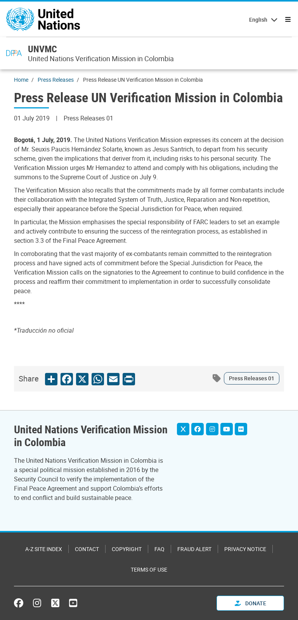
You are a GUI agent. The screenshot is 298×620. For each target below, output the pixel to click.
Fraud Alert (194, 549)
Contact (87, 549)
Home (21, 79)
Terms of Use (149, 569)
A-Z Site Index (43, 549)
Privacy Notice (245, 549)
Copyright (127, 549)
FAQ (159, 549)
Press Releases (56, 79)
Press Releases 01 (251, 378)
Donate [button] (250, 603)
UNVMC (42, 49)
